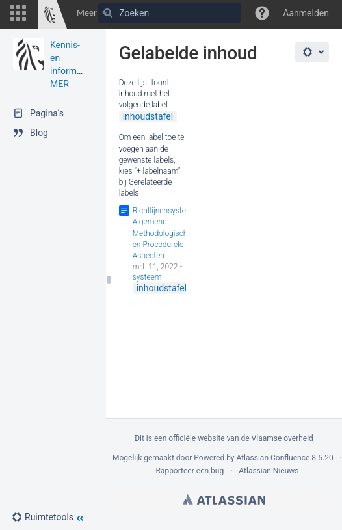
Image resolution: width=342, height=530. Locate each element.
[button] (18, 13)
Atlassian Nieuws (268, 470)
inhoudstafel (148, 116)
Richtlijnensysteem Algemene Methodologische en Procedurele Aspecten (165, 233)
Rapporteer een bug (189, 470)
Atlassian (224, 499)
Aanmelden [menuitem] (306, 13)
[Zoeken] (108, 13)
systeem (147, 277)
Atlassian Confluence (272, 457)
